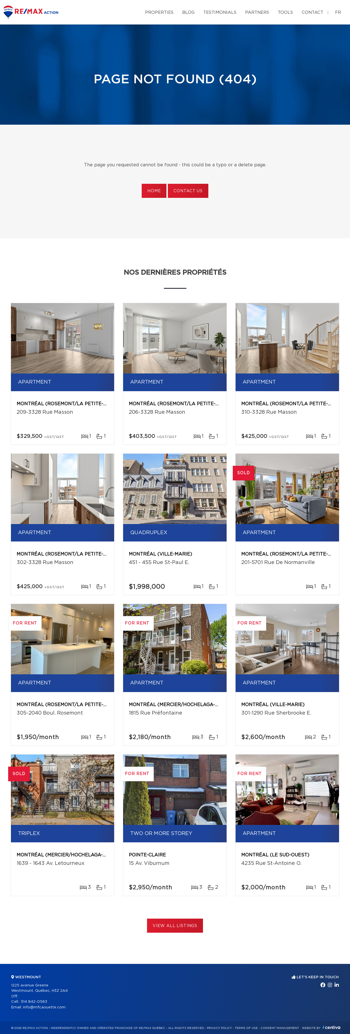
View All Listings (175, 926)
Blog (188, 12)
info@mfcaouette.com (44, 1007)
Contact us (187, 191)
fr (338, 12)
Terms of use (246, 1028)
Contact (312, 12)
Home (154, 191)
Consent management (280, 1028)
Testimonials (219, 12)
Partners (257, 12)
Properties (159, 12)
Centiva (331, 1027)
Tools (285, 12)
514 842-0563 (34, 1002)
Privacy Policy (219, 1028)
